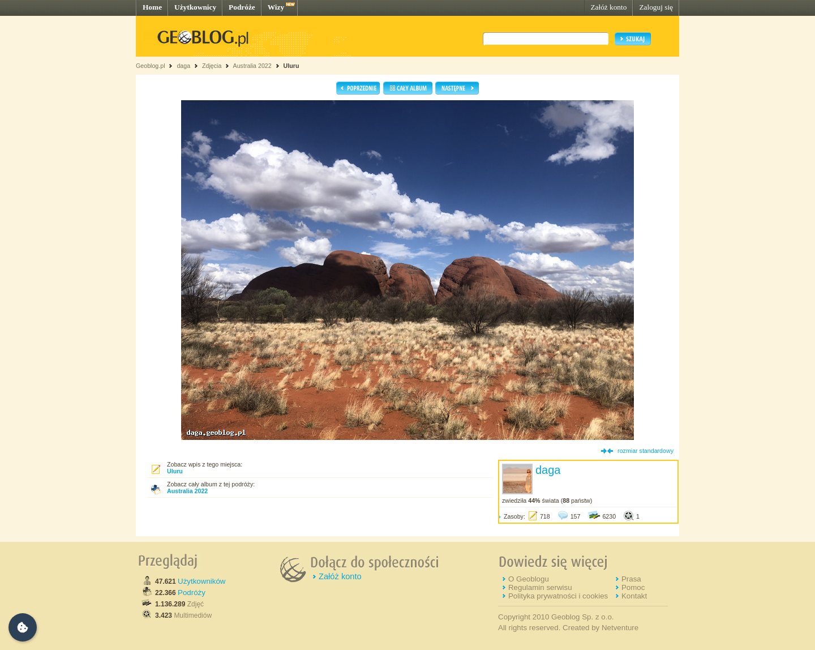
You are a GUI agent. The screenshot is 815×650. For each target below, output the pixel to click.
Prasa (631, 579)
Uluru (291, 65)
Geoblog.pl (150, 65)
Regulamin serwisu (540, 587)
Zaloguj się (656, 7)
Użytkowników (201, 581)
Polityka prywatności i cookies (558, 596)
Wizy (276, 7)
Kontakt (634, 596)
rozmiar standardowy (645, 450)
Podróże (242, 7)
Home (152, 7)
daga (183, 65)
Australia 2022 (252, 65)
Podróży (191, 592)
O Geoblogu (528, 579)
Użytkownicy (195, 7)
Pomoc (633, 587)
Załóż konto (608, 7)
